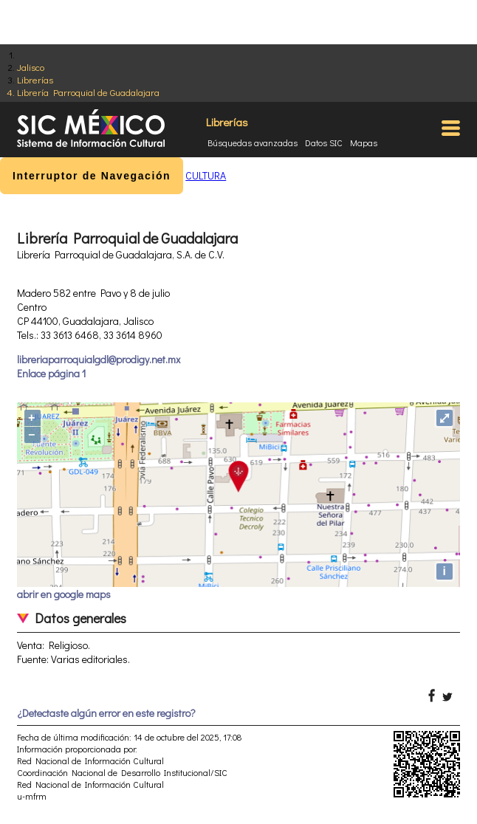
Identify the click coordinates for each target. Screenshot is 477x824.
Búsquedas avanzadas (252, 142)
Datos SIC (324, 142)
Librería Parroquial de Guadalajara (88, 92)
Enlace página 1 (51, 373)
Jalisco (30, 67)
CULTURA (205, 175)
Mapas (363, 142)
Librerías (35, 79)
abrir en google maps (64, 594)
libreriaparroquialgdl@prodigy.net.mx (98, 359)
